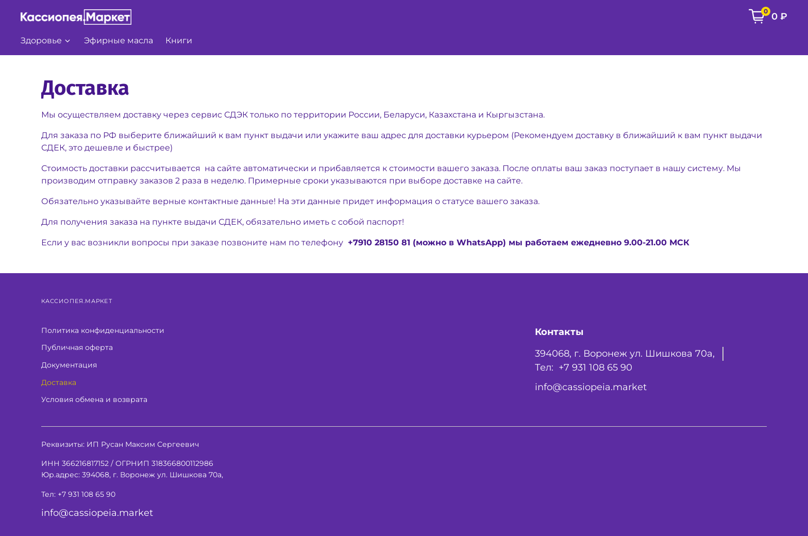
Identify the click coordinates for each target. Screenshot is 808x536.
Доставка (58, 382)
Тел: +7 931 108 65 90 (583, 367)
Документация (69, 365)
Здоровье (46, 40)
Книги (178, 40)
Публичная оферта (77, 347)
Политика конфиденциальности (102, 330)
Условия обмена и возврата (94, 399)
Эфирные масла (118, 40)
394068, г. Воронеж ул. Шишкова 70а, (625, 353)
